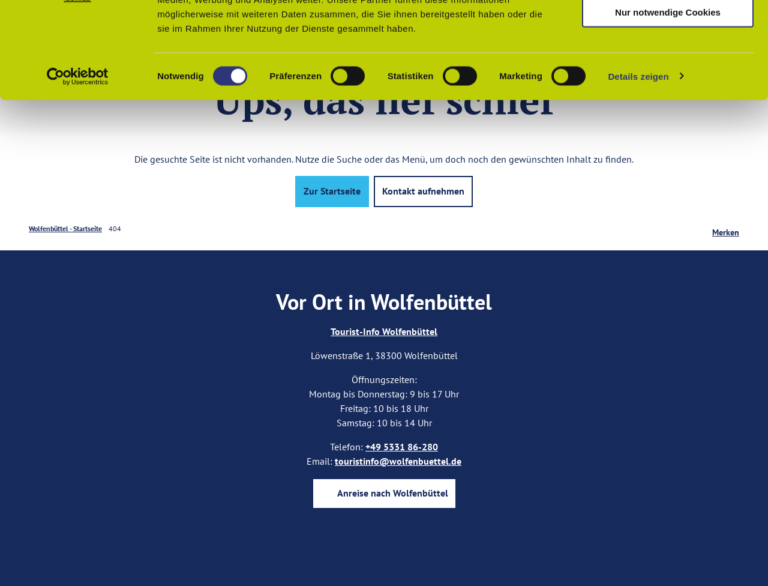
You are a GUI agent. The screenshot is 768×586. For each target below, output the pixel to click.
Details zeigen (638, 164)
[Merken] (725, 229)
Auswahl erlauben (667, 65)
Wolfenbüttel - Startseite (65, 228)
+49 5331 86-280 (401, 447)
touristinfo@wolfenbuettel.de (398, 461)
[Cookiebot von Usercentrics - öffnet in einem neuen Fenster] (77, 165)
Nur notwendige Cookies (668, 100)
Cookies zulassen (668, 30)
